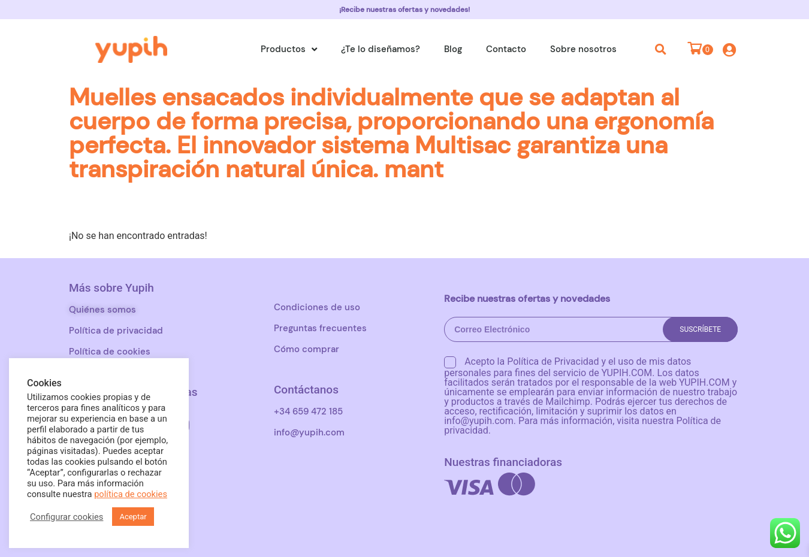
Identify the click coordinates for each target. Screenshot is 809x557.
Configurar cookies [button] (66, 516)
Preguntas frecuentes (320, 328)
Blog (453, 49)
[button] (661, 49)
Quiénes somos (102, 310)
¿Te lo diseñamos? (380, 49)
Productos (289, 49)
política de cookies (130, 494)
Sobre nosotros (583, 49)
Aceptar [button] (132, 516)
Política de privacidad (116, 331)
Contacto (506, 49)
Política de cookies (109, 352)
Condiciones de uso (317, 307)
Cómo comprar (306, 349)
